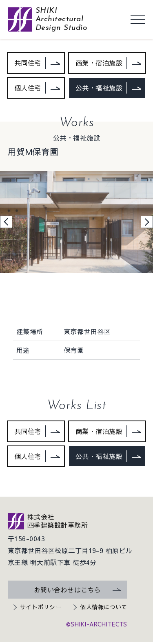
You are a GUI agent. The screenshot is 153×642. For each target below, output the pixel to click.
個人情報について (103, 607)
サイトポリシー (40, 607)
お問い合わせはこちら (67, 589)
